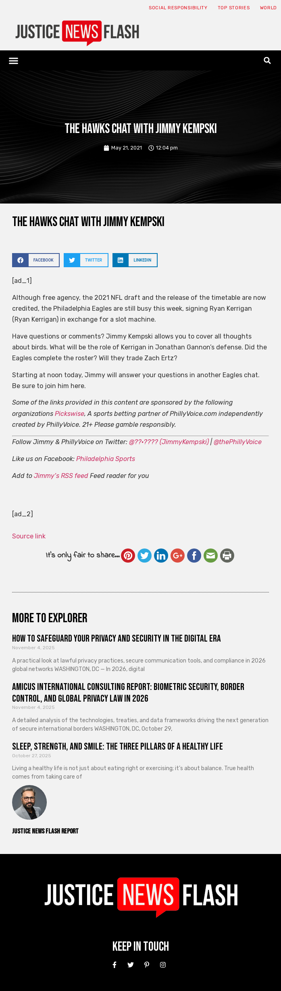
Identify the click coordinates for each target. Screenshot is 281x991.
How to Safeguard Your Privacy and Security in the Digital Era (116, 638)
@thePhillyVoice (238, 442)
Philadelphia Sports (105, 459)
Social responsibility (178, 7)
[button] (13, 60)
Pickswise (69, 414)
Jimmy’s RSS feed (61, 476)
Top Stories (234, 7)
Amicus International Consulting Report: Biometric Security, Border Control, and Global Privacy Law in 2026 (128, 692)
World (268, 7)
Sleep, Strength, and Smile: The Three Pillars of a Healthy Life (117, 746)
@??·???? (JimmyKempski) (169, 442)
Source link (29, 536)
